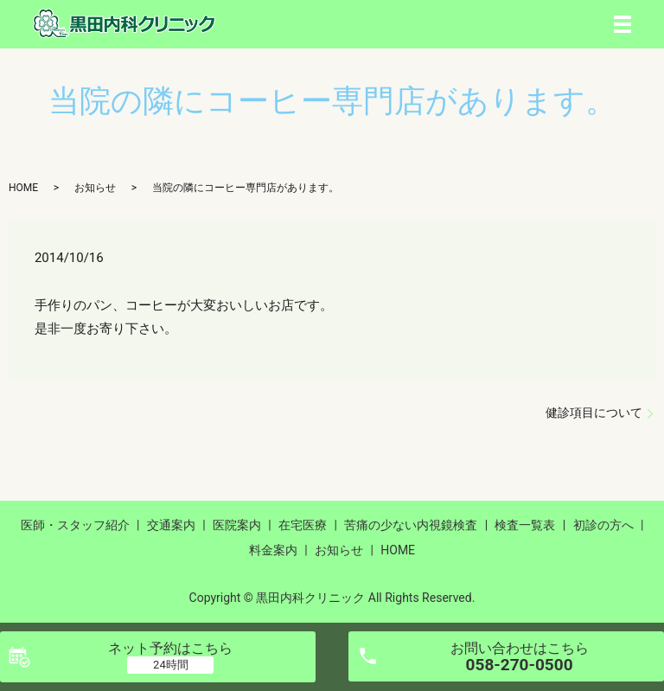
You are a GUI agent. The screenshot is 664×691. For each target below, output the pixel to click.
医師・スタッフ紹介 (75, 525)
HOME (23, 188)
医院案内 (237, 525)
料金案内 (273, 550)
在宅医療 (302, 525)
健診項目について (594, 412)
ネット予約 (170, 648)
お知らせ (95, 188)
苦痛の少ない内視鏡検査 (410, 525)
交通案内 (171, 525)
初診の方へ (603, 525)
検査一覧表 (525, 525)
